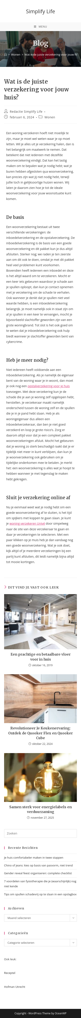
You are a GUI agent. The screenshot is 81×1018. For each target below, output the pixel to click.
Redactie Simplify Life (26, 111)
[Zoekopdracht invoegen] (40, 833)
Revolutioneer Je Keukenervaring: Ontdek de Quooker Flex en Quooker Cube (40, 733)
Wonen (49, 117)
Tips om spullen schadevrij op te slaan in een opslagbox (40, 894)
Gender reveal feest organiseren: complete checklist (38, 873)
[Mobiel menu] (40, 26)
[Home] (5, 54)
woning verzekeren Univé (27, 523)
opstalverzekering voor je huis (49, 386)
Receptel (9, 973)
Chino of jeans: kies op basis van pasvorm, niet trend (38, 865)
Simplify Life (40, 11)
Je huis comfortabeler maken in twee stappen (33, 857)
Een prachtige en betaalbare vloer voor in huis (41, 656)
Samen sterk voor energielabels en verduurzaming (40, 809)
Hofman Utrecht (14, 987)
